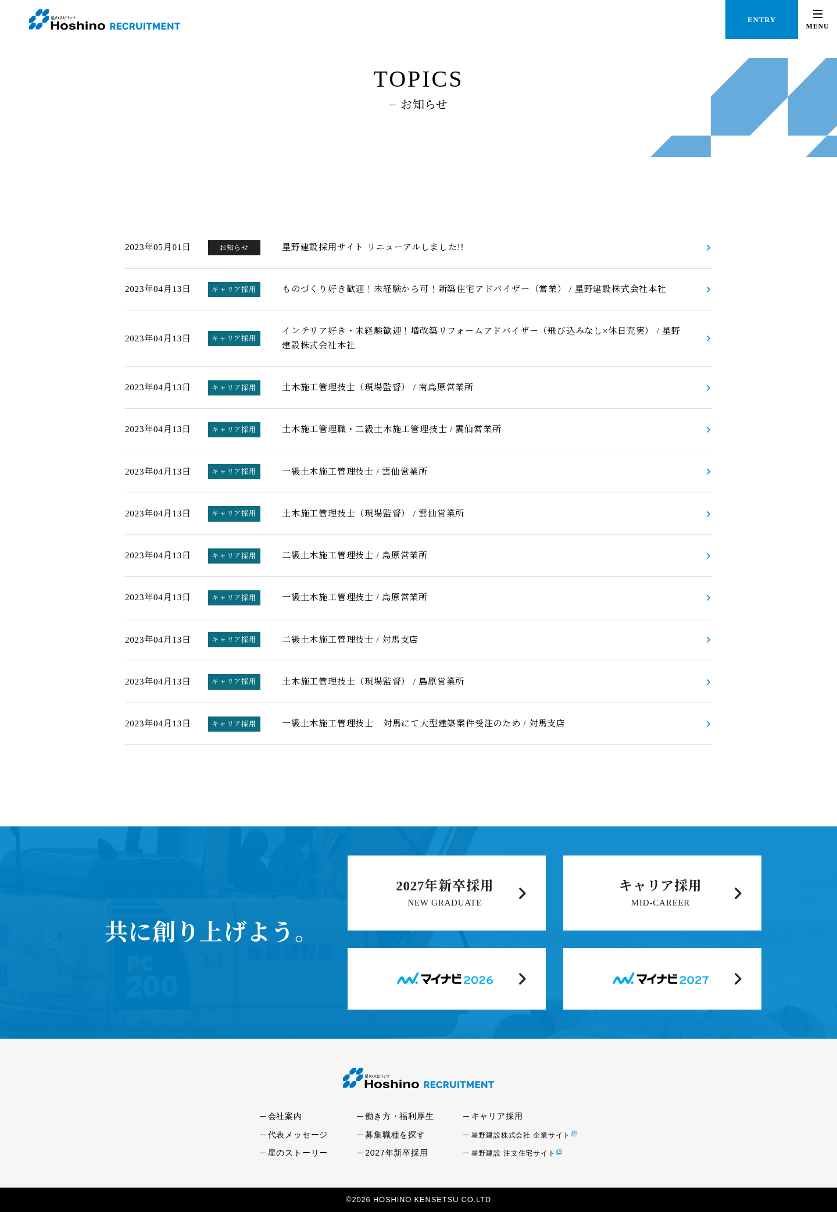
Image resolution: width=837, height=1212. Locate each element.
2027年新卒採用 (444, 886)
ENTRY (761, 19)
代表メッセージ (298, 1134)
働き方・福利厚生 (399, 1116)
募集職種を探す (395, 1134)
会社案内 (285, 1116)
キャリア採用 (660, 886)
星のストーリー (298, 1152)
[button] (817, 19)
